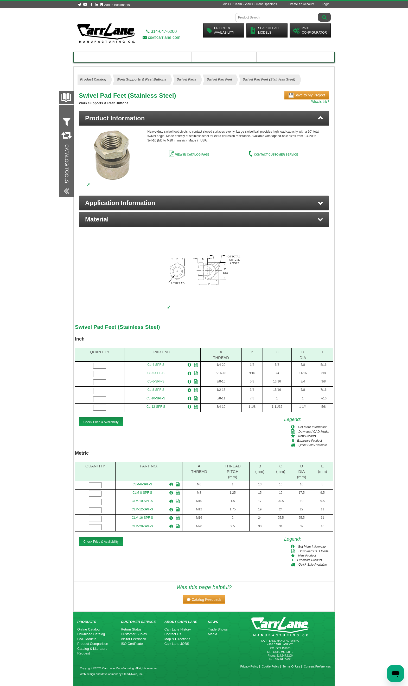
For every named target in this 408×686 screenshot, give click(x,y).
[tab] (204, 118)
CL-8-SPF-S (155, 390)
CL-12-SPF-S (155, 407)
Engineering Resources (159, 57)
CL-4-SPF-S (155, 365)
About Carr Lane (289, 57)
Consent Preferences (317, 666)
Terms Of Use (291, 666)
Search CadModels (264, 30)
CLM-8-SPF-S (142, 493)
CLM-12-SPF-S (142, 509)
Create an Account (301, 4)
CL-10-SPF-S (155, 398)
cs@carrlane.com (161, 37)
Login (325, 4)
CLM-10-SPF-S (142, 501)
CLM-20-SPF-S (142, 526)
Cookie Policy (270, 666)
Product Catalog (100, 57)
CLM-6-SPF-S (142, 484)
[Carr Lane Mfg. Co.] (106, 32)
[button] (204, 203)
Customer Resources (224, 57)
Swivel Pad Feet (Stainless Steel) (117, 327)
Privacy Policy (249, 666)
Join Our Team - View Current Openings (249, 4)
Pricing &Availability (220, 30)
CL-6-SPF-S (155, 381)
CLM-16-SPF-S (142, 518)
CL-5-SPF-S (155, 373)
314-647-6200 (161, 31)
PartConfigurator (310, 30)
